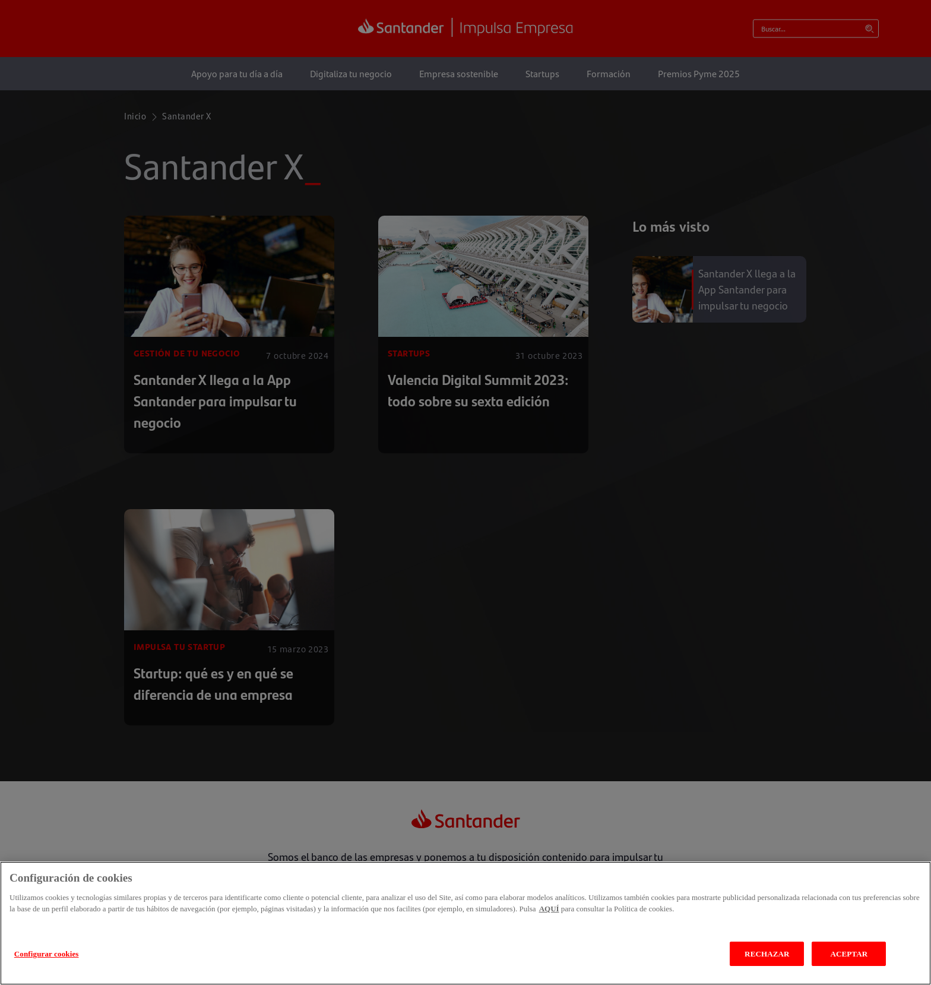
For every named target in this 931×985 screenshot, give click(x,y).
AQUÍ (549, 936)
